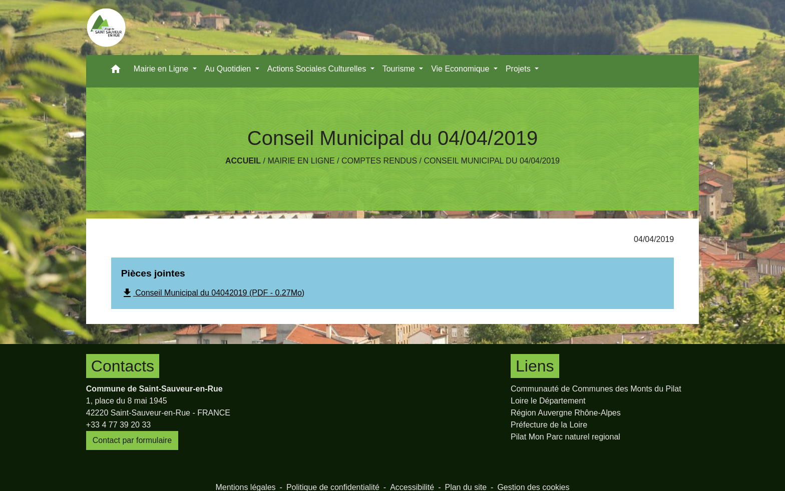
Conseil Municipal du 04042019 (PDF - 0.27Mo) (212, 293)
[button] (116, 71)
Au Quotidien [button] (229, 68)
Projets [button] (519, 68)
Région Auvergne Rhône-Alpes (566, 412)
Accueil (243, 160)
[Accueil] (106, 27)
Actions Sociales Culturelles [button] (317, 68)
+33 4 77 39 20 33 (118, 424)
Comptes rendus (379, 160)
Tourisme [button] (399, 68)
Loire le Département (548, 400)
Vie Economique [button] (461, 68)
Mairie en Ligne (300, 160)
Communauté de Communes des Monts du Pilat (596, 388)
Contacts (122, 366)
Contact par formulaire (132, 440)
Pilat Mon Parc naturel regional (565, 436)
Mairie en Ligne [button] (162, 68)
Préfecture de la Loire (549, 424)
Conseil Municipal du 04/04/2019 (492, 160)
